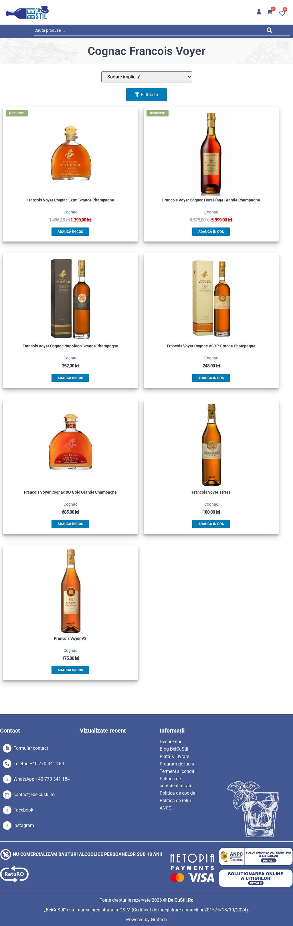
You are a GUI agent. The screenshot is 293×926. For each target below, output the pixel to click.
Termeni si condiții (178, 771)
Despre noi (170, 741)
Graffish (159, 919)
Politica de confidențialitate (176, 782)
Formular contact (30, 748)
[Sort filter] (146, 76)
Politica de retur (175, 800)
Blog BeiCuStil (174, 749)
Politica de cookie (177, 793)
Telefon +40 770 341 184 (38, 763)
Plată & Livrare (174, 756)
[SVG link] (27, 12)
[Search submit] (271, 31)
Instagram (23, 825)
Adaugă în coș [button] (70, 232)
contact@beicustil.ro (34, 794)
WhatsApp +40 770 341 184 (41, 779)
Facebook (23, 810)
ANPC (165, 808)
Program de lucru (177, 764)
